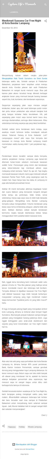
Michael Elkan (30, 449)
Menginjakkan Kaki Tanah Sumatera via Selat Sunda (24, 78)
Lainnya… (14, 12)
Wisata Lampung (34, 427)
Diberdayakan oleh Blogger (24, 444)
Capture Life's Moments (22, 4)
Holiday (22, 427)
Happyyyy (12, 427)
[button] (45, 21)
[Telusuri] (45, 5)
